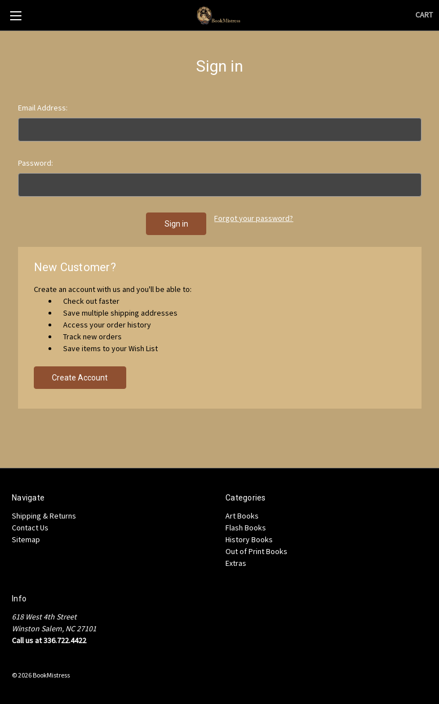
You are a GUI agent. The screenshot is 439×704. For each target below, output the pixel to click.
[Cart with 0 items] (424, 15)
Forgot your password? (253, 218)
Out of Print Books (256, 551)
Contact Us (30, 528)
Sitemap (26, 539)
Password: (35, 163)
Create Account (80, 377)
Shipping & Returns (44, 516)
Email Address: (43, 108)
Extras (235, 563)
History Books (249, 539)
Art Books (242, 516)
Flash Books (245, 528)
